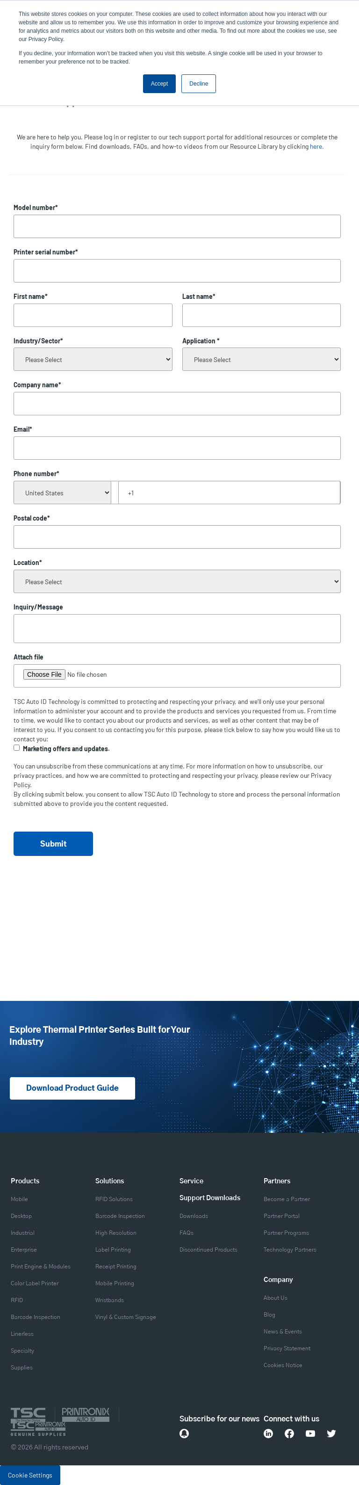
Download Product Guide (72, 1089)
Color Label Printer (34, 1283)
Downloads (194, 1216)
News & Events (283, 1331)
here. (317, 146)
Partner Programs (286, 1233)
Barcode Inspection (35, 1317)
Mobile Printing (114, 1283)
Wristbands (109, 1300)
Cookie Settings (30, 1475)
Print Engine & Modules (41, 1266)
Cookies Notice (283, 1365)
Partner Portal (282, 1216)
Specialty (22, 1351)
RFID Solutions (114, 1199)
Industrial (23, 1233)
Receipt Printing (115, 1266)
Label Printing (113, 1250)
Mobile (19, 1199)
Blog (269, 1315)
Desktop (21, 1216)
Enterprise (24, 1250)
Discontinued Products (208, 1250)
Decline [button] (198, 83)
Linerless (22, 1334)
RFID (17, 1300)
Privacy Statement (287, 1348)
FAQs (187, 1233)
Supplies (22, 1367)
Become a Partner (287, 1199)
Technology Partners (290, 1250)
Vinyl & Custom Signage (125, 1317)
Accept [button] (159, 83)
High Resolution (115, 1233)
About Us (275, 1298)
